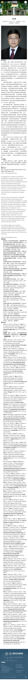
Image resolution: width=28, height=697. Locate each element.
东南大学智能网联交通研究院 (5, 670)
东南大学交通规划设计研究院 (20, 667)
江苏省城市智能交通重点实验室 (5, 667)
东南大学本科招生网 (4, 666)
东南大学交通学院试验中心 (20, 670)
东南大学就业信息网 (19, 666)
